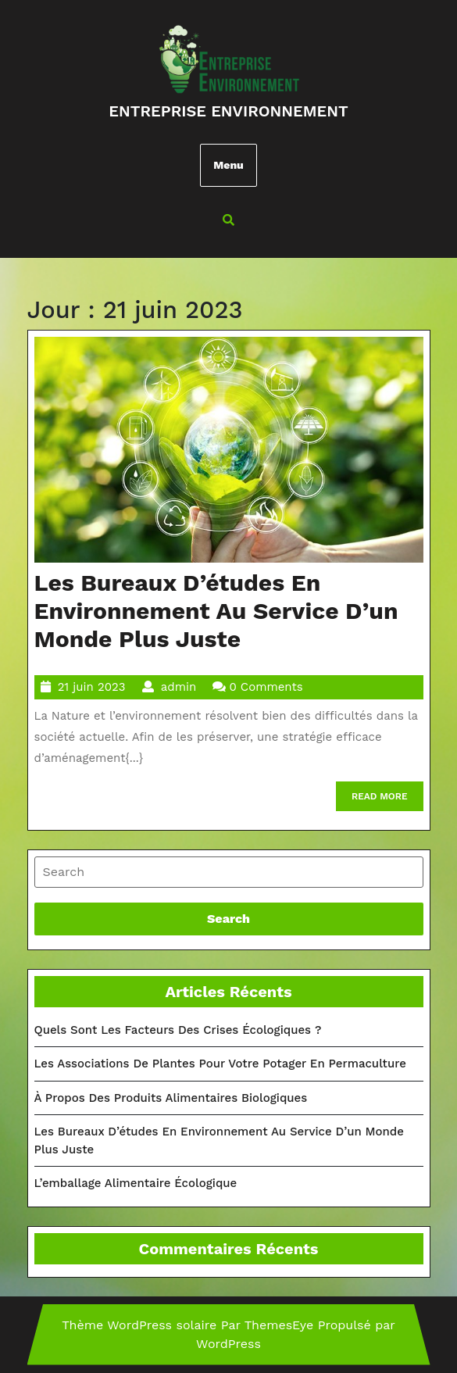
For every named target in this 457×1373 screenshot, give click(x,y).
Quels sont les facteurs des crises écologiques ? (178, 1030)
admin (178, 687)
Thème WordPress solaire (139, 1325)
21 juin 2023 (92, 687)
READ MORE (387, 799)
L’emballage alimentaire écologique (135, 1183)
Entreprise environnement (228, 111)
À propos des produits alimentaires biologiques (171, 1098)
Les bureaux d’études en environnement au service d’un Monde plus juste (216, 611)
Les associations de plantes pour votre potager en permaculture (220, 1064)
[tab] (228, 872)
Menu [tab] (228, 165)
